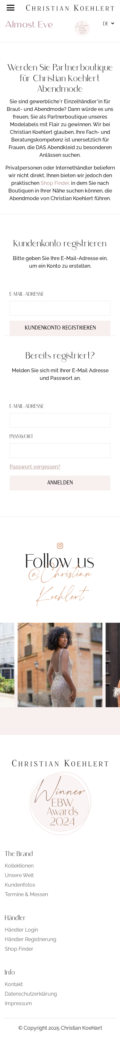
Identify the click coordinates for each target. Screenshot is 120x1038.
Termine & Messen (26, 894)
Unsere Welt (19, 875)
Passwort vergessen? (35, 467)
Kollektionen (19, 866)
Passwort (22, 436)
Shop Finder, (55, 183)
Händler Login (21, 930)
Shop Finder (19, 949)
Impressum (18, 1003)
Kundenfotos (20, 885)
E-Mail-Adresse (27, 294)
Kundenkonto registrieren (60, 328)
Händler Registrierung (30, 939)
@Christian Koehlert (60, 584)
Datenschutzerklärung (31, 994)
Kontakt (14, 984)
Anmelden (60, 483)
